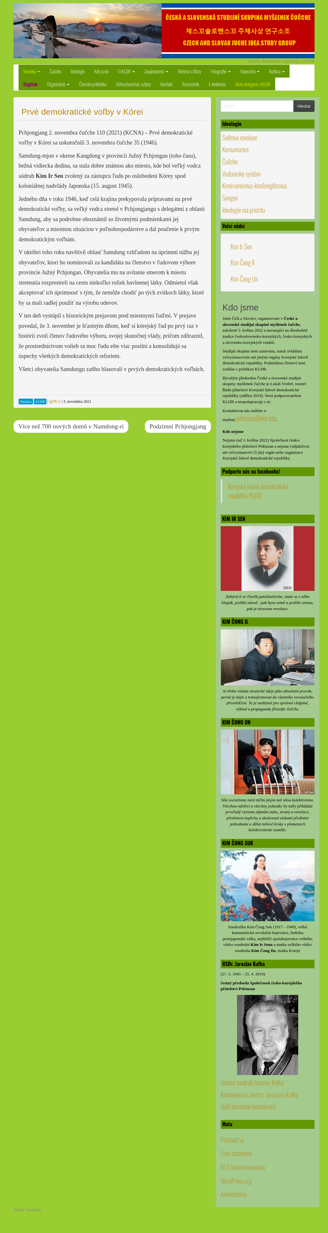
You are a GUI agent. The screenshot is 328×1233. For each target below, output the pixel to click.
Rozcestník (190, 83)
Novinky (31, 71)
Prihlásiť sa (232, 1140)
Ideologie (78, 71)
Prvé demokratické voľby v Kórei (82, 112)
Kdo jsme (101, 71)
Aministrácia (234, 1194)
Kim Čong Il (243, 262)
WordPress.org (236, 1181)
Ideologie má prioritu (243, 210)
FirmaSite (33, 1210)
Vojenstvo (249, 71)
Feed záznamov (236, 1153)
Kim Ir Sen (241, 246)
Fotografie (221, 71)
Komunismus (235, 149)
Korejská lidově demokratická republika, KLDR (258, 491)
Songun (230, 198)
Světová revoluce (240, 137)
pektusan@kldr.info (256, 418)
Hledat (304, 106)
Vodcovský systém (241, 173)
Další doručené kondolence (248, 1106)
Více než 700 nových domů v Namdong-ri (71, 426)
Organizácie (58, 83)
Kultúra (276, 71)
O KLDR (126, 71)
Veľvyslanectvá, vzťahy (133, 83)
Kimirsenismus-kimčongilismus (254, 185)
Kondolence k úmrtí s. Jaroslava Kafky (259, 1094)
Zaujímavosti (156, 71)
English (30, 83)
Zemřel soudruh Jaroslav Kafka (252, 1082)
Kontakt (166, 83)
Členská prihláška (92, 83)
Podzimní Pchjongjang (178, 426)
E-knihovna (217, 83)
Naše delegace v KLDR (252, 83)
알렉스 (55, 401)
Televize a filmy (189, 71)
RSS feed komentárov (243, 1167)
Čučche (55, 71)
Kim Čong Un (244, 279)
